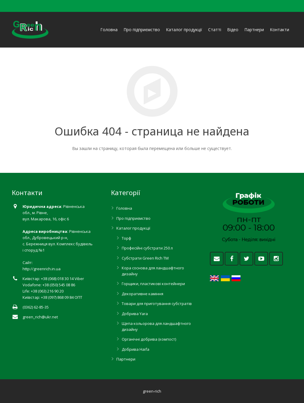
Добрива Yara (135, 313)
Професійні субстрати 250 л (147, 248)
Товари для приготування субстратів (157, 303)
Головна (124, 208)
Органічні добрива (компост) (149, 339)
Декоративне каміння (142, 293)
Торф (126, 238)
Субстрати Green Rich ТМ (145, 258)
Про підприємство (133, 218)
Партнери (125, 359)
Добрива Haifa (135, 349)
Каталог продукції (133, 228)
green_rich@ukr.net (40, 317)
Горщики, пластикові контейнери (153, 283)
